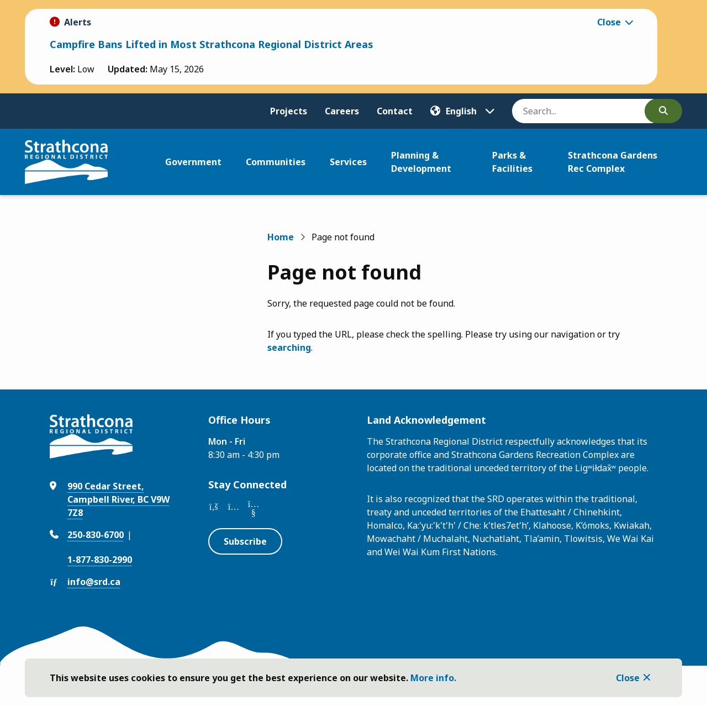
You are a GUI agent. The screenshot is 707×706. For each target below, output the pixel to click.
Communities (275, 162)
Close (628, 678)
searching (289, 347)
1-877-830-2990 (99, 560)
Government (193, 162)
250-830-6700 (95, 535)
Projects (288, 111)
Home (280, 237)
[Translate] (462, 111)
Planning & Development (421, 162)
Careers (342, 111)
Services (348, 162)
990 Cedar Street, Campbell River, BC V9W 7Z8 (118, 499)
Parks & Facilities (512, 162)
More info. (433, 678)
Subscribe (245, 541)
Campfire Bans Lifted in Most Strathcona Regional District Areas (211, 44)
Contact (395, 111)
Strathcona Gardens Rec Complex (612, 162)
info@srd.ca (93, 582)
